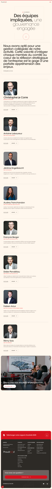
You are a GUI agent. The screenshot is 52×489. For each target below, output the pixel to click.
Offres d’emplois (40, 445)
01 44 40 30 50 (5, 447)
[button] (50, 2)
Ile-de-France (20, 462)
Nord (18, 463)
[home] (4, 2)
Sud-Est (19, 465)
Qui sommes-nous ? (21, 444)
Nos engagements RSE (22, 447)
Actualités (29, 450)
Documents (30, 452)
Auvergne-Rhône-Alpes (22, 457)
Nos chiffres (20, 448)
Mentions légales (40, 450)
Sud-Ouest (20, 466)
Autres (29, 445)
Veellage (29, 444)
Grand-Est (20, 459)
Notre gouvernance (21, 450)
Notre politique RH (40, 444)
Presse (29, 451)
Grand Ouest (20, 460)
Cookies (38, 451)
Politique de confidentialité (41, 452)
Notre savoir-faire (21, 445)
